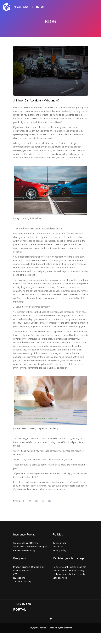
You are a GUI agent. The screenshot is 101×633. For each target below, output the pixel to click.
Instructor (58, 546)
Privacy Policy (60, 550)
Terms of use (59, 542)
